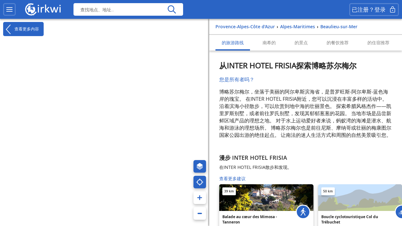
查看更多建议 (232, 178)
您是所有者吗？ (236, 79)
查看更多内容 (21, 29)
